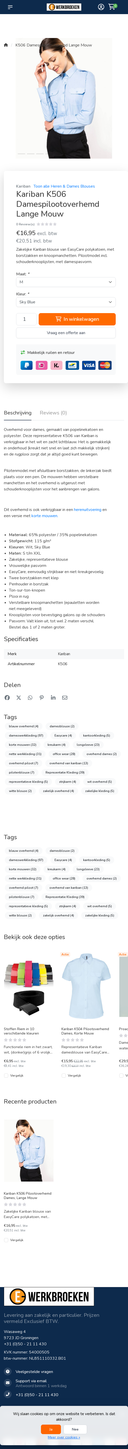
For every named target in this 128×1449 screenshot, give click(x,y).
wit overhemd (99, 782)
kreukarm (57, 745)
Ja (50, 1429)
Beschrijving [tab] (17, 412)
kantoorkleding (96, 735)
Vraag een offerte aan (66, 333)
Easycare (63, 735)
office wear (64, 754)
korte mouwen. (44, 516)
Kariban (23, 186)
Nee (75, 1429)
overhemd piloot (23, 763)
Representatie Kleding (65, 772)
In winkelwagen (77, 319)
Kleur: (22, 294)
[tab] (53, 414)
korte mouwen (22, 745)
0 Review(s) (25, 224)
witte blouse (20, 791)
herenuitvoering (87, 510)
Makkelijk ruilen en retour (47, 352)
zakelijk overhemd (58, 791)
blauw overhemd (23, 726)
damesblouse (62, 726)
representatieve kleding (28, 782)
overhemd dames (102, 754)
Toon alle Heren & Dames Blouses (64, 186)
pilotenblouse (21, 772)
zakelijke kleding (99, 791)
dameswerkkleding (26, 735)
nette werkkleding (25, 754)
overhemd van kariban (68, 763)
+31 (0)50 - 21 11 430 (25, 1344)
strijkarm (67, 782)
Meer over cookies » (64, 1437)
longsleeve (88, 745)
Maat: (22, 274)
